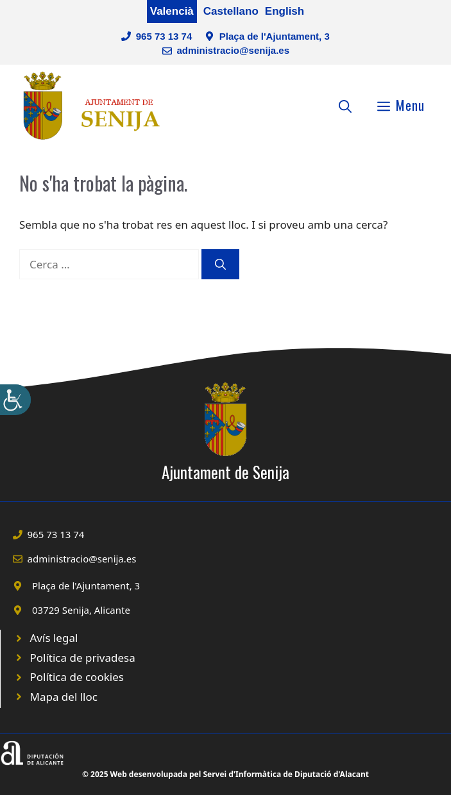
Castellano (231, 11)
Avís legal (54, 637)
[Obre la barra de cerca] (345, 105)
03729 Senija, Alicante (81, 609)
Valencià (172, 11)
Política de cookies (77, 676)
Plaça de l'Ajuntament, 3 (274, 36)
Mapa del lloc (64, 696)
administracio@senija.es (232, 50)
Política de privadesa (82, 657)
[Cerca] (220, 264)
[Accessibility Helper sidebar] (15, 399)
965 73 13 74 (164, 36)
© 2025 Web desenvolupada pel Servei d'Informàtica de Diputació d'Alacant (225, 774)
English (284, 11)
